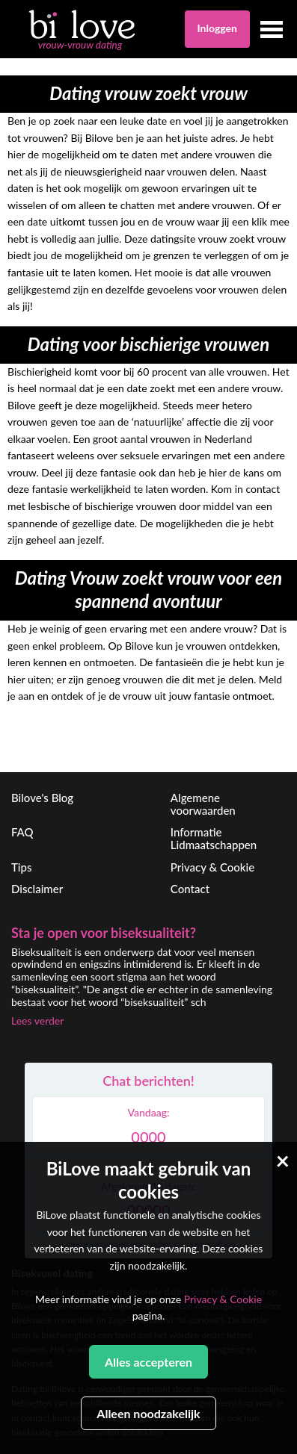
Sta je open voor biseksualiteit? (103, 933)
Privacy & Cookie (212, 867)
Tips (21, 867)
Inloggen (217, 28)
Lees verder (37, 1020)
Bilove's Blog (42, 797)
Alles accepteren (148, 1362)
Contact (190, 888)
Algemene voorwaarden (203, 804)
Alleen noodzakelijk (148, 1413)
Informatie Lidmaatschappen (214, 838)
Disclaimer (37, 888)
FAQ (22, 832)
